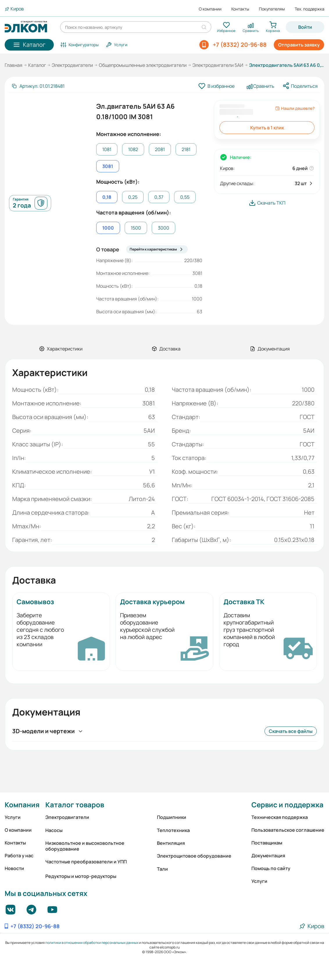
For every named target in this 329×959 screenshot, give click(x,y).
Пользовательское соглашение (287, 830)
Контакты (240, 9)
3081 (107, 166)
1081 (106, 149)
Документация (268, 855)
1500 (136, 228)
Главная (13, 65)
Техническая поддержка (279, 817)
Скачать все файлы (290, 731)
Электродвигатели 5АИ (217, 65)
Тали (162, 869)
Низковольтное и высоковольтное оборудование (84, 846)
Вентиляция (171, 843)
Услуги (13, 817)
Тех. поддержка (309, 9)
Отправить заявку (299, 45)
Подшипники (171, 817)
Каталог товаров (74, 804)
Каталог (37, 65)
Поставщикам (266, 843)
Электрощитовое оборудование (194, 856)
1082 (133, 149)
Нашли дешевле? (294, 108)
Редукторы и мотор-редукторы (80, 876)
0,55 (184, 197)
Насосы (53, 830)
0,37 (158, 197)
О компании (210, 9)
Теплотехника (173, 830)
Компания (22, 804)
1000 (108, 228)
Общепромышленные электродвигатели (143, 65)
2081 (160, 149)
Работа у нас (19, 855)
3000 (163, 228)
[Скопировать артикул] (38, 86)
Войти (305, 27)
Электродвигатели (72, 65)
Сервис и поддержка (287, 804)
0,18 (106, 197)
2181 (186, 149)
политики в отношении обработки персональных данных (91, 942)
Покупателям (272, 9)
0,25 (132, 197)
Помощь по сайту (270, 868)
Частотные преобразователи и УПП (86, 862)
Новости (14, 868)
